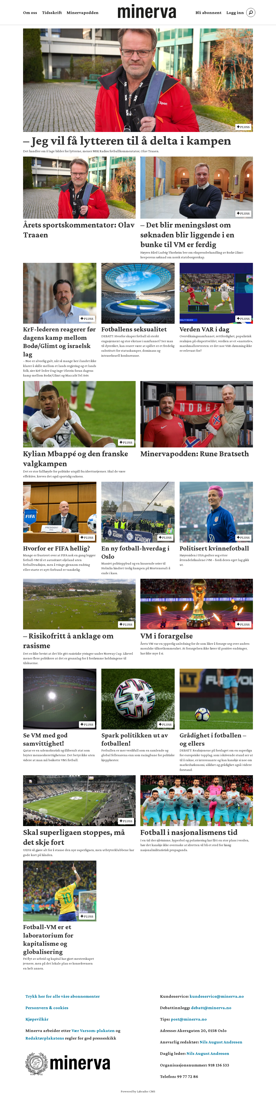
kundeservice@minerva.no (217, 996)
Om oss (30, 12)
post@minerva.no (189, 1019)
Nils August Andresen (221, 1042)
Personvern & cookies (46, 1007)
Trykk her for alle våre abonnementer (62, 996)
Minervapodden (83, 12)
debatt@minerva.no (211, 1007)
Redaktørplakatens (44, 1038)
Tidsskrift (52, 12)
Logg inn (235, 12)
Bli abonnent (208, 12)
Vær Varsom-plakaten (93, 1030)
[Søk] (250, 12)
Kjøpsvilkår (37, 1019)
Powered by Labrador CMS (138, 1091)
